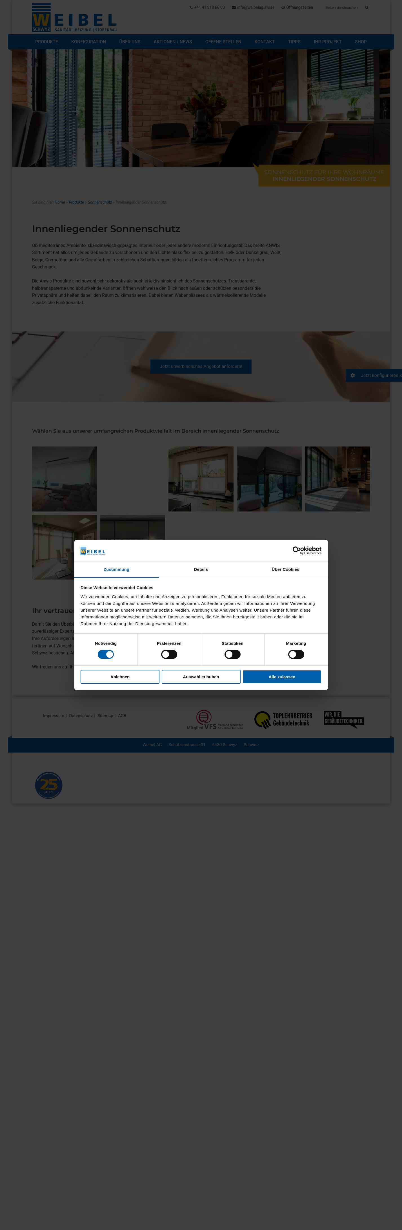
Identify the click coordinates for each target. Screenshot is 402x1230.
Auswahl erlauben (201, 676)
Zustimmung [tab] (116, 569)
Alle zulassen (281, 676)
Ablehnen (120, 676)
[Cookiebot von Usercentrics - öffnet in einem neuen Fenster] (296, 550)
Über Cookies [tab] (285, 569)
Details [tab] (201, 569)
